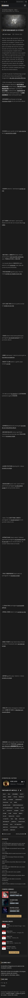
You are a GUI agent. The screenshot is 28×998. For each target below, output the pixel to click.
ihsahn (4, 799)
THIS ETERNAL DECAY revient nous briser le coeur (14, 853)
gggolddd (5, 824)
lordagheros (18, 799)
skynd (4, 796)
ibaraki (9, 796)
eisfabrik (16, 810)
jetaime (4, 813)
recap (4, 794)
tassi (12, 818)
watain (15, 813)
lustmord (10, 799)
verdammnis (15, 794)
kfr (11, 802)
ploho (22, 810)
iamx (16, 818)
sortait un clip (21, 612)
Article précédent (21, 834)
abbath (20, 813)
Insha (11, 901)
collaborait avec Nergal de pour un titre (12, 746)
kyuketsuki (5, 802)
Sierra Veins (9, 931)
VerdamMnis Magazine (7, 9)
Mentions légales (10, 993)
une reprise (22, 131)
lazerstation (21, 821)
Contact (3, 986)
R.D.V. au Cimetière (15, 909)
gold (11, 824)
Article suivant (6, 834)
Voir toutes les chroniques (14, 916)
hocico (18, 816)
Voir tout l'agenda (14, 952)
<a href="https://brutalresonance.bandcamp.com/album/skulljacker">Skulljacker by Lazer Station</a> (14, 476)
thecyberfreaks (13, 827)
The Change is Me (14, 894)
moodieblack (6, 821)
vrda (9, 794)
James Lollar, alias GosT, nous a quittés (11, 872)
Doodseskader (13, 892)
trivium (15, 796)
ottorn (17, 807)
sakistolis (5, 827)
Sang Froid (9, 936)
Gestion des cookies (13, 995)
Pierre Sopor (7, 34)
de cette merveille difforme (18, 78)
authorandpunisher (8, 807)
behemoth (21, 796)
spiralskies (5, 829)
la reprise (14, 394)
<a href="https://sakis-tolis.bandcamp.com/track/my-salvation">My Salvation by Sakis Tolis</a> (14, 529)
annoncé (12, 265)
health (21, 794)
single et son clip (9, 306)
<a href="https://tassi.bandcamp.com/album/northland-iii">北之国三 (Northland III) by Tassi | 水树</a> (14, 347)
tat (4, 810)
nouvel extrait (15, 520)
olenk (9, 813)
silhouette (9, 810)
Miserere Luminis (10, 946)
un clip (8, 364)
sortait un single (7, 468)
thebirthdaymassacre (18, 805)
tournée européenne (8, 357)
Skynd (8, 924)
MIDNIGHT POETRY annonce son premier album (13, 875)
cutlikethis (5, 818)
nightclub (21, 818)
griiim (15, 802)
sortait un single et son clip (13, 274)
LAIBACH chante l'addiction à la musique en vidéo (14, 883)
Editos (15, 9)
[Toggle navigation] (25, 5)
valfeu (22, 807)
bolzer (4, 816)
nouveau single (10, 436)
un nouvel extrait (14, 338)
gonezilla (13, 821)
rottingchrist (18, 824)
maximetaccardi (6, 805)
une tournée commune (16, 257)
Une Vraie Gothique (14, 908)
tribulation (11, 816)
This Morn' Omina (14, 900)
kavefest (21, 827)
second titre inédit (10, 133)
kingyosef (12, 829)
